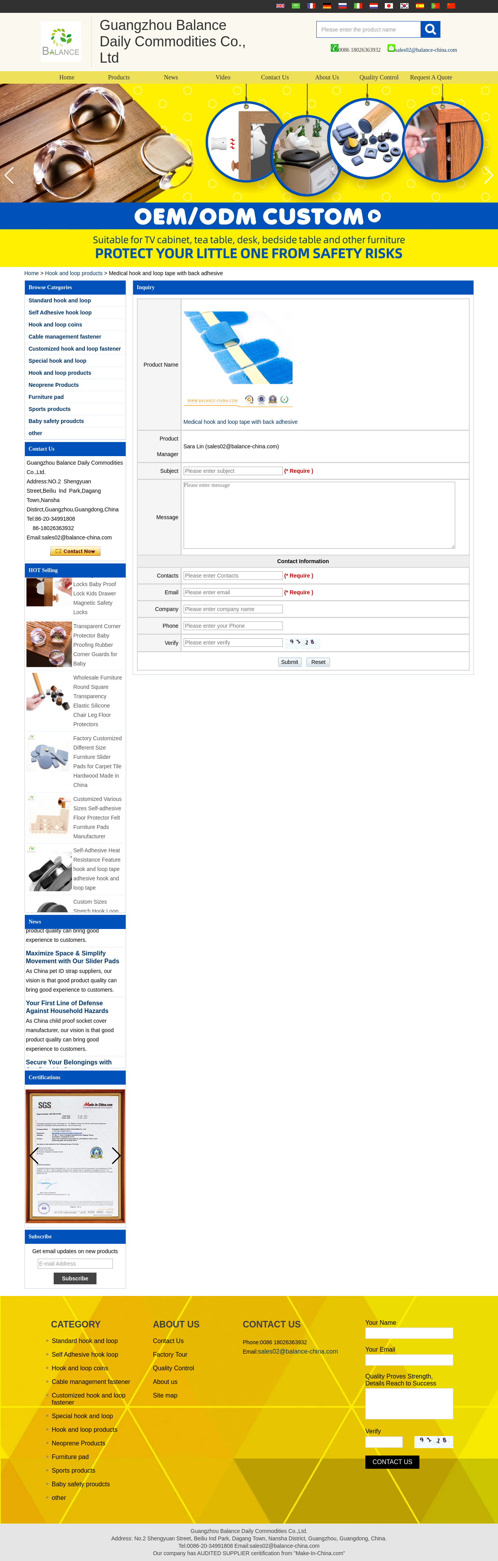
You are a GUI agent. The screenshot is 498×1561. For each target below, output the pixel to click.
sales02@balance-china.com (422, 50)
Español (419, 6)
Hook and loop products (74, 273)
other (35, 433)
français (310, 6)
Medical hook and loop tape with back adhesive (241, 422)
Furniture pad (46, 397)
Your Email (380, 1349)
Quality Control (379, 77)
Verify (373, 1431)
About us (165, 1381)
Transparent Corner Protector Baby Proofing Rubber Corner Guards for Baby (97, 647)
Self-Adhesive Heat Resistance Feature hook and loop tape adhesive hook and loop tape (97, 871)
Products (119, 77)
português (435, 6)
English (279, 6)
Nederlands (373, 6)
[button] (489, 175)
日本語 (388, 6)
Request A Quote (431, 77)
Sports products (50, 409)
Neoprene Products (54, 385)
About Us (327, 77)
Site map (165, 1395)
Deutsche (326, 6)
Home (66, 77)
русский (342, 6)
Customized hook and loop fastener (75, 349)
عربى (295, 6)
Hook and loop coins (55, 324)
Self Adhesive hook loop (60, 312)
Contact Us (275, 77)
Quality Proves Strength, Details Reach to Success (400, 1380)
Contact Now (75, 551)
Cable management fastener (65, 337)
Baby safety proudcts (56, 421)
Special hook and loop (58, 361)
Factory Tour (170, 1354)
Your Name (380, 1322)
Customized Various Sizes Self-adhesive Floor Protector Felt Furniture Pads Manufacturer (98, 820)
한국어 (403, 6)
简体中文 (450, 6)
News (171, 77)
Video (223, 77)
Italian (357, 6)
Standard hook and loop (60, 300)
